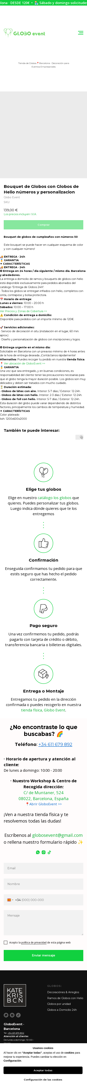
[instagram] (43, 852)
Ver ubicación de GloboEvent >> (24, 363)
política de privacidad (33, 942)
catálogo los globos (54, 497)
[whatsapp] (38, 852)
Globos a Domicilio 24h (62, 1010)
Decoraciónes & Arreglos (63, 992)
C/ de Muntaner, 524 (44, 792)
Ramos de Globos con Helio (65, 998)
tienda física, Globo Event (43, 710)
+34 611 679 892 (55, 744)
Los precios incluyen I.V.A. (20, 214)
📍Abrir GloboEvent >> (43, 804)
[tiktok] (49, 852)
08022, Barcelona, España (44, 798)
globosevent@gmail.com (57, 835)
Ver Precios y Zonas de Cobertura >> (23, 311)
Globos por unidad (59, 1004)
